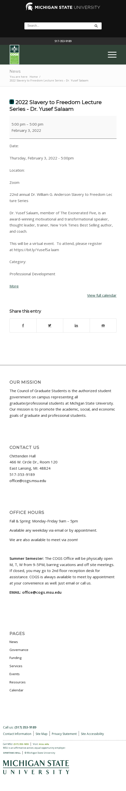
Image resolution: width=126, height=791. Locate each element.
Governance (18, 649)
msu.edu (44, 744)
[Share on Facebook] (23, 325)
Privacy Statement (64, 734)
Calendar (16, 690)
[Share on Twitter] (50, 325)
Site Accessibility (92, 734)
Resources (17, 682)
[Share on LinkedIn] (76, 325)
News (14, 71)
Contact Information (17, 734)
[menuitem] (110, 55)
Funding (15, 657)
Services (15, 666)
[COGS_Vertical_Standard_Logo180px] (52, 55)
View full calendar (102, 295)
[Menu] (110, 55)
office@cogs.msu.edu (27, 480)
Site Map (42, 734)
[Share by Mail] (103, 325)
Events (14, 674)
